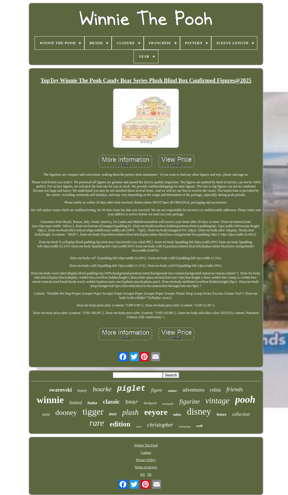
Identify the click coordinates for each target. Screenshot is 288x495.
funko (92, 403)
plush (130, 412)
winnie (50, 400)
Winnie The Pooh (146, 445)
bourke (102, 389)
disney (199, 411)
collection (241, 414)
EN (142, 474)
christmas (185, 426)
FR (149, 474)
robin (215, 390)
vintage (218, 400)
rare (96, 423)
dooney (66, 412)
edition (120, 424)
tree (112, 414)
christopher (160, 425)
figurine (189, 401)
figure (156, 390)
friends (234, 389)
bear (131, 402)
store (139, 426)
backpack (150, 403)
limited (75, 402)
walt (199, 426)
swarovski (60, 390)
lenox (221, 414)
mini (46, 414)
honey (82, 390)
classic (111, 401)
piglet (131, 388)
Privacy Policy (146, 460)
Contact (146, 453)
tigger (93, 411)
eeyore (156, 412)
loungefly (168, 403)
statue (172, 390)
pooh (245, 399)
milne (177, 415)
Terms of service (146, 467)
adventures (193, 390)
